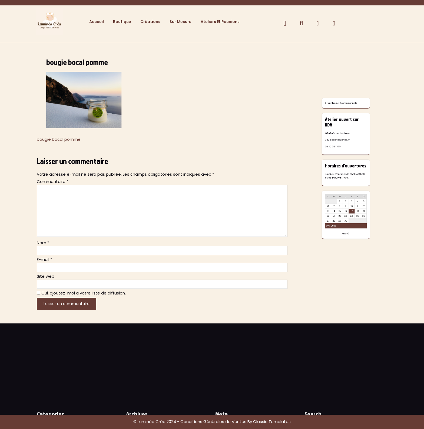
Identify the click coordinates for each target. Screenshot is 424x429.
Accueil (96, 21)
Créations (150, 21)
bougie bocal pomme (59, 139)
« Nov (345, 235)
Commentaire (52, 181)
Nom (43, 242)
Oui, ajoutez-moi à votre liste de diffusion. (81, 293)
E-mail (44, 259)
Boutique (122, 21)
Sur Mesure (180, 21)
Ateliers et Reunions (220, 21)
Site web (45, 276)
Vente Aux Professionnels (344, 193)
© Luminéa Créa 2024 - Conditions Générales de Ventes (190, 421)
